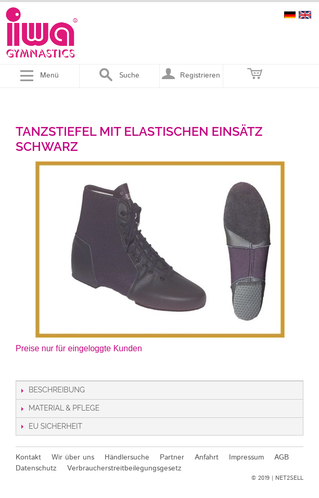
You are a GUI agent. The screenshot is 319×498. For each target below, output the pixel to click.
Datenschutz (36, 468)
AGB (281, 457)
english (305, 15)
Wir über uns (73, 457)
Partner (172, 457)
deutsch (290, 15)
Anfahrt (207, 457)
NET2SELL (289, 478)
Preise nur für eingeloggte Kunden (79, 348)
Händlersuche (127, 457)
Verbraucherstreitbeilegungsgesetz (124, 468)
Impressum (246, 457)
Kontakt (28, 457)
